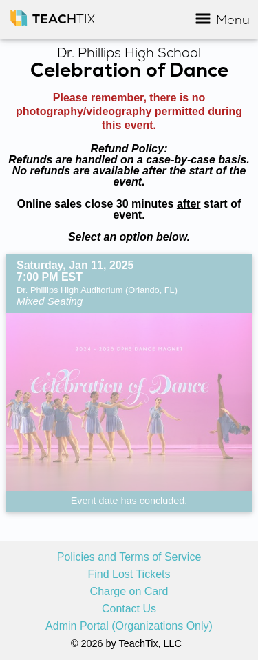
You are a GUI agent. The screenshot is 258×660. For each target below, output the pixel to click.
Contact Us (129, 608)
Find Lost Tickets (128, 574)
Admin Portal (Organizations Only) (129, 626)
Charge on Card (129, 591)
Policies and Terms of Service (129, 557)
